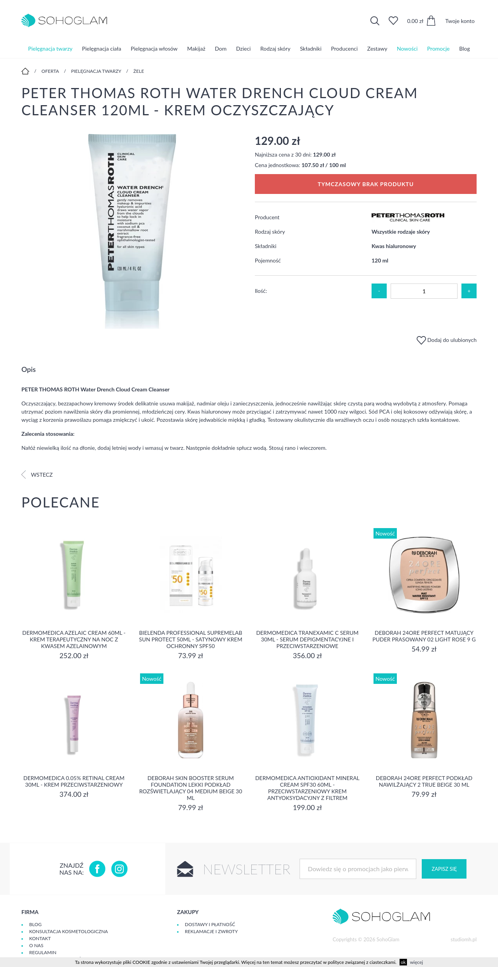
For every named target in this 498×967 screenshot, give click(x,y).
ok (403, 962)
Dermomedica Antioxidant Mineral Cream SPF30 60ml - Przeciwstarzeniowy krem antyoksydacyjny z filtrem (307, 788)
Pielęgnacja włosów (154, 48)
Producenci (344, 48)
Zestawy (377, 48)
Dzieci (243, 48)
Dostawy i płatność (210, 924)
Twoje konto (460, 21)
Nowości (407, 48)
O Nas (36, 945)
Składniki (310, 48)
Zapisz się (443, 869)
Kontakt (40, 938)
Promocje (438, 48)
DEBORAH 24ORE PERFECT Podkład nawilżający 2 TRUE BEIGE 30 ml (424, 781)
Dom (220, 48)
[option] (132, 232)
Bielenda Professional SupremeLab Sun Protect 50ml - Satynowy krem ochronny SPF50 (190, 639)
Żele (138, 71)
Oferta (50, 71)
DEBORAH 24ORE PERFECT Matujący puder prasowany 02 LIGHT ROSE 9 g (423, 636)
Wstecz (37, 474)
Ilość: (261, 290)
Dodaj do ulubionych (447, 339)
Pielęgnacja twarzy (50, 48)
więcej (416, 962)
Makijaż (196, 48)
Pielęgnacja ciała (101, 48)
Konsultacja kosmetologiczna (68, 931)
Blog (464, 48)
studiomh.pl (464, 939)
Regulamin (42, 952)
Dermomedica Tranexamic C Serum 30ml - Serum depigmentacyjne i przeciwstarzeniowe (307, 639)
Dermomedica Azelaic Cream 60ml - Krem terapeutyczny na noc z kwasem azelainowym (73, 639)
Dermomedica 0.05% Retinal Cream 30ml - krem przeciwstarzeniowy (73, 781)
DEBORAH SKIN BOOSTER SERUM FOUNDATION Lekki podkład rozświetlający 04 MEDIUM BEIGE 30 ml (190, 788)
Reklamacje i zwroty (211, 931)
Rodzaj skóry (275, 48)
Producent (267, 217)
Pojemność (268, 260)
